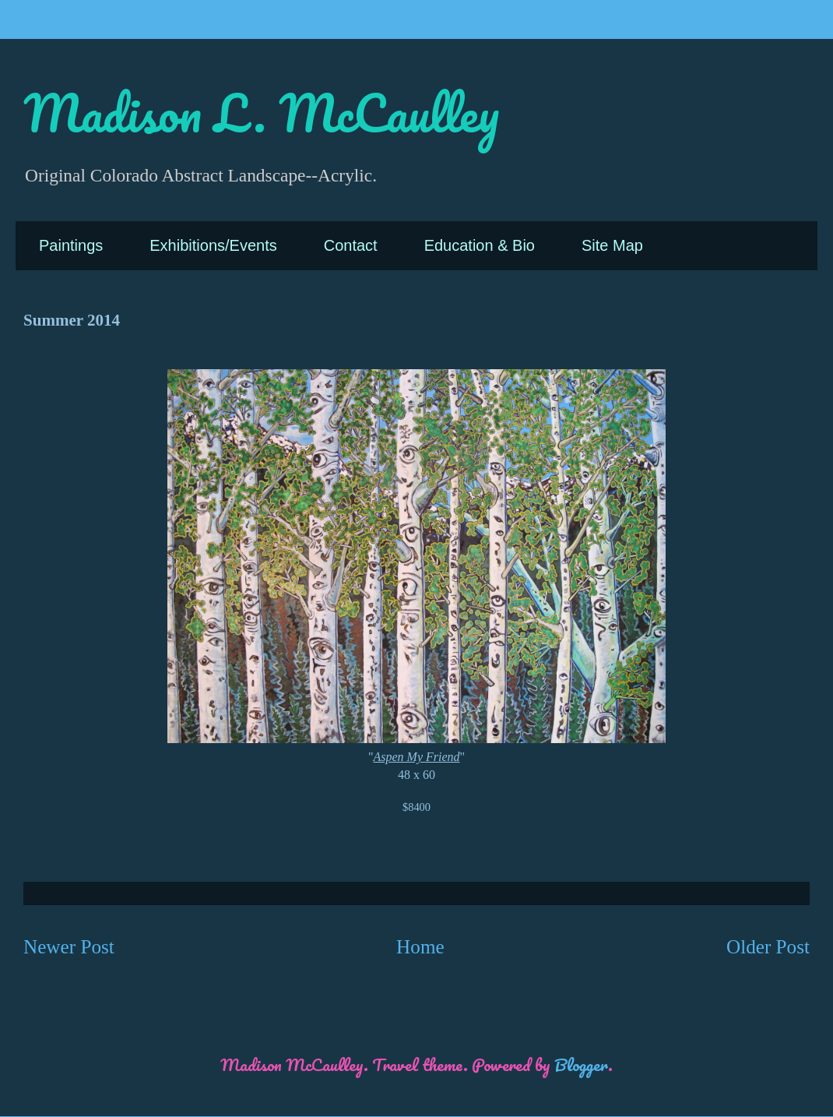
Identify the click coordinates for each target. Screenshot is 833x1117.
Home (420, 946)
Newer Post (68, 946)
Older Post (768, 946)
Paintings (71, 245)
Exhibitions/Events (212, 245)
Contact (351, 245)
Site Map (612, 245)
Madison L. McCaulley (261, 112)
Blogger (581, 1064)
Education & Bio (479, 245)
